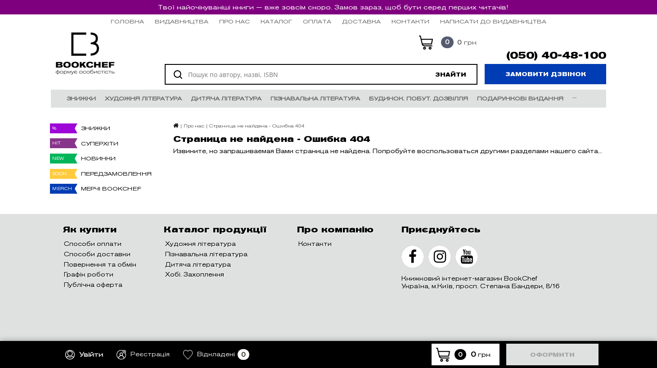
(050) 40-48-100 (556, 55)
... (574, 96)
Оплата (317, 21)
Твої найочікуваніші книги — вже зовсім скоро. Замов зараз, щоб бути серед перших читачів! (333, 7)
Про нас (234, 21)
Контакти (410, 21)
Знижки (81, 98)
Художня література (143, 98)
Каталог (276, 21)
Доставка (361, 21)
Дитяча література (226, 98)
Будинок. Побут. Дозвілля (418, 98)
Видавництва (181, 21)
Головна (127, 21)
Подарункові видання (520, 98)
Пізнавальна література (315, 98)
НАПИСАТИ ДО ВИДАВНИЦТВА (493, 21)
